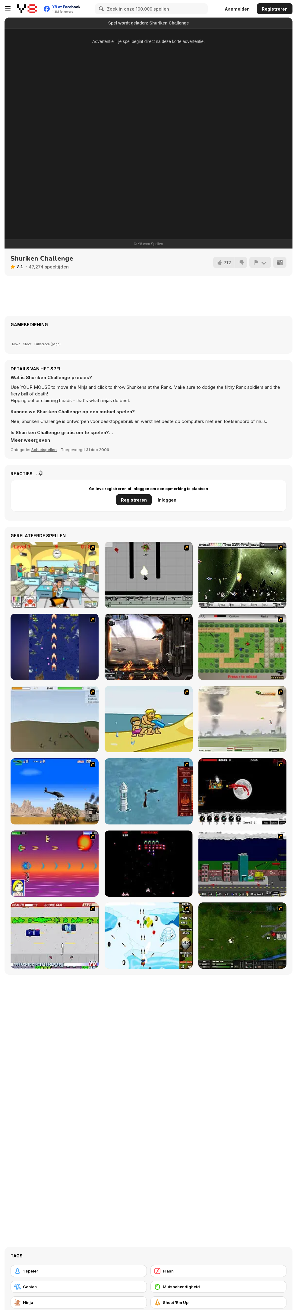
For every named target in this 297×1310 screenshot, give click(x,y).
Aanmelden (237, 8)
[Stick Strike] (242, 647)
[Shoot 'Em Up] (218, 1302)
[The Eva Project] (242, 575)
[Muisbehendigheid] (218, 1287)
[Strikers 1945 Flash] (55, 647)
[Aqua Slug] (149, 719)
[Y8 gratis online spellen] (27, 8)
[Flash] (218, 1271)
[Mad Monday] (55, 935)
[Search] (100, 8)
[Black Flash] (149, 575)
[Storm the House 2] (55, 719)
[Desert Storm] (55, 791)
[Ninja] (79, 1302)
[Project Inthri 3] (55, 864)
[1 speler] (79, 1271)
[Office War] (55, 575)
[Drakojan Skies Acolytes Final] (149, 647)
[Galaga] (149, 864)
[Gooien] (79, 1287)
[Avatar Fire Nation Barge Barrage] (149, 791)
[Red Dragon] (242, 791)
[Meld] (260, 262)
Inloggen (167, 499)
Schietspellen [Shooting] (44, 449)
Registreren (275, 8)
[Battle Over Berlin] (242, 719)
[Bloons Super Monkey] (149, 935)
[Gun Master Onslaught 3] (242, 864)
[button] (30, 440)
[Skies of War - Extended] (242, 935)
